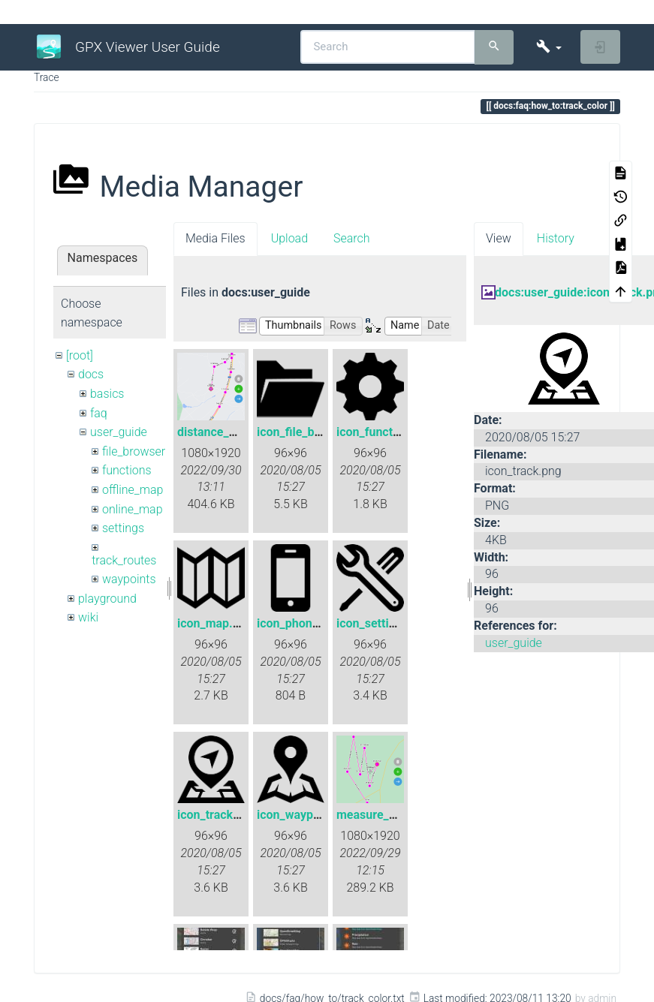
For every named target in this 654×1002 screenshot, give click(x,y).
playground (107, 598)
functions (127, 470)
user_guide (118, 432)
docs (91, 374)
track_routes (124, 560)
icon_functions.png (387, 432)
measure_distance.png (397, 815)
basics (107, 394)
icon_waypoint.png (307, 815)
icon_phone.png (299, 623)
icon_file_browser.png (315, 432)
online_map (132, 509)
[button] (548, 47)
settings (123, 528)
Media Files (215, 238)
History (555, 238)
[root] (79, 355)
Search (351, 238)
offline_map (132, 490)
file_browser (133, 451)
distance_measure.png (238, 432)
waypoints (129, 579)
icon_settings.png (384, 623)
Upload (289, 238)
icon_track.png (217, 815)
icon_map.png (215, 623)
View (498, 238)
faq (98, 413)
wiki (88, 617)
